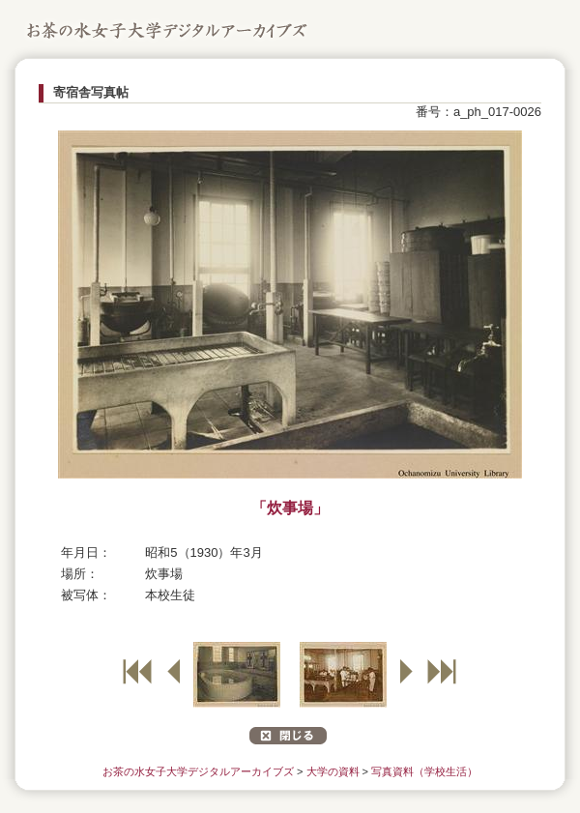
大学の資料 (333, 771)
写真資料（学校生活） (424, 771)
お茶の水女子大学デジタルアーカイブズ (198, 771)
